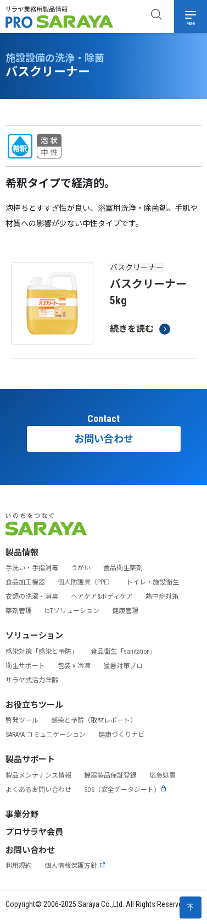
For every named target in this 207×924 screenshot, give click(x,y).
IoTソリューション (71, 611)
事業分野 (21, 814)
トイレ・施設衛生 (152, 582)
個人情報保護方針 (75, 866)
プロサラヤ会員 (34, 832)
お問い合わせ (103, 439)
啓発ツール (21, 720)
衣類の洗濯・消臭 (31, 596)
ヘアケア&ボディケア (102, 596)
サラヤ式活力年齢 (31, 680)
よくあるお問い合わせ (38, 790)
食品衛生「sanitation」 (123, 651)
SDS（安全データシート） (125, 790)
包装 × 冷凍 (74, 666)
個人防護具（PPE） (86, 582)
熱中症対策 (162, 596)
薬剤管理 (18, 611)
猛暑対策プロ (123, 666)
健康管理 (125, 611)
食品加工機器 (25, 582)
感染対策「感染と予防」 (41, 651)
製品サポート (30, 759)
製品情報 (21, 552)
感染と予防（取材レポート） (94, 720)
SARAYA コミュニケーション (45, 735)
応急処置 (162, 775)
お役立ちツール (34, 705)
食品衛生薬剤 (123, 568)
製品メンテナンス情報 (38, 775)
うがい (81, 568)
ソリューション (34, 636)
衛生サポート (25, 666)
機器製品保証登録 (110, 775)
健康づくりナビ (121, 735)
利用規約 (18, 866)
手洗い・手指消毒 (31, 568)
